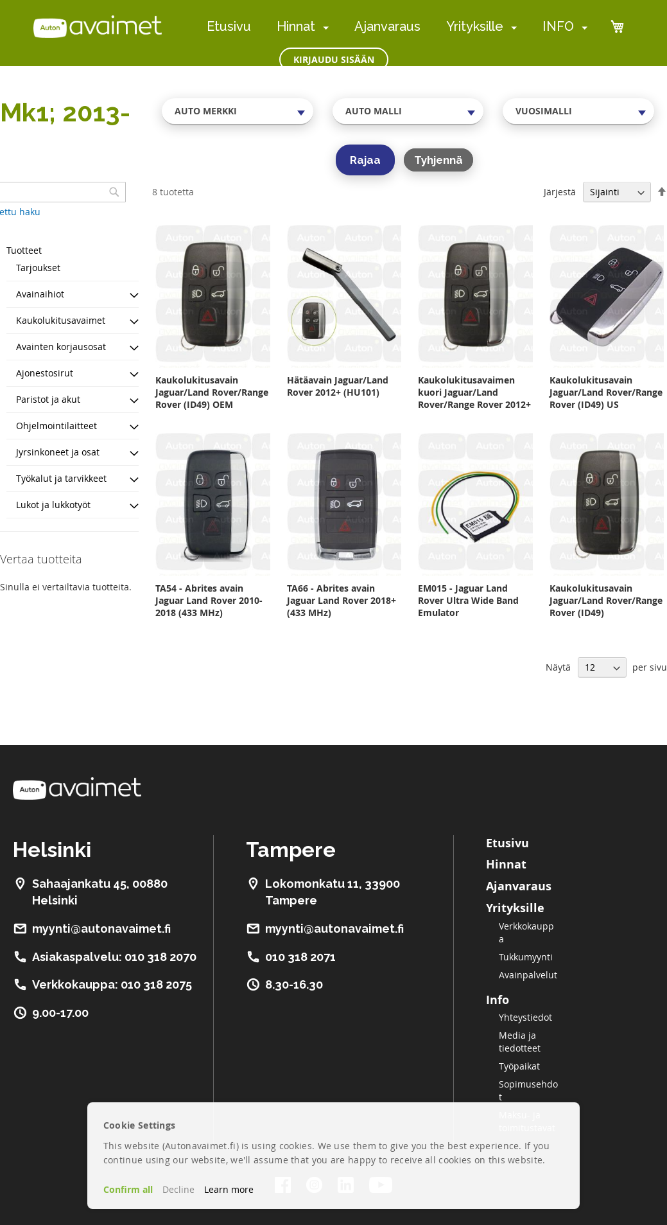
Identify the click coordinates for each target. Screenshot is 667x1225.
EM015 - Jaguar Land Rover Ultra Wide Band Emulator (468, 600)
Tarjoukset (38, 267)
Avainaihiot (40, 294)
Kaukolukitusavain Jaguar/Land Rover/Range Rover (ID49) (606, 600)
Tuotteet (24, 250)
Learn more (229, 1189)
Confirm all (128, 1189)
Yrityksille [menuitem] (474, 26)
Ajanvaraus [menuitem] (387, 26)
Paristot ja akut (48, 399)
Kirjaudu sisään (333, 59)
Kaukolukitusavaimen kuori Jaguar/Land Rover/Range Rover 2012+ (474, 392)
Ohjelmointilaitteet (56, 425)
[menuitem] (323, 27)
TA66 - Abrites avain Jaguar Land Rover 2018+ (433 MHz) (341, 600)
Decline (178, 1189)
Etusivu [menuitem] (229, 26)
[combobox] (237, 111)
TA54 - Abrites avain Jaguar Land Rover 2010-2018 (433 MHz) (209, 600)
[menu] (397, 26)
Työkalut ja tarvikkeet (61, 478)
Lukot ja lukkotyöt (53, 504)
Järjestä (560, 192)
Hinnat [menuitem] (296, 26)
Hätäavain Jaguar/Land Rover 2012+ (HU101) (337, 386)
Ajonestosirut (44, 373)
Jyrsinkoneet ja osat (58, 452)
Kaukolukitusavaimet (60, 320)
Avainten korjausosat (61, 346)
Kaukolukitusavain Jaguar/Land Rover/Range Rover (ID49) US (606, 392)
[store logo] (97, 26)
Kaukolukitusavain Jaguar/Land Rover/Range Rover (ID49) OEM (211, 392)
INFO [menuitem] (558, 26)
